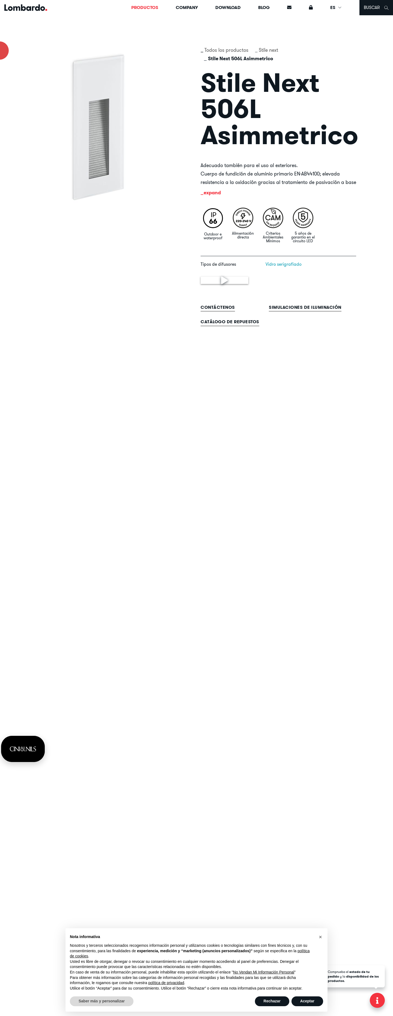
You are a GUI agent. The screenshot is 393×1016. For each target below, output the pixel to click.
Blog (264, 7)
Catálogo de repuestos (230, 322)
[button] (320, 937)
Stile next (268, 50)
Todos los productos (226, 50)
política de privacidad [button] (166, 983)
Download (228, 7)
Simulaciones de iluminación (305, 307)
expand (212, 192)
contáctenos (218, 307)
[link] (23, 749)
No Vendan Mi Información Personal (263, 972)
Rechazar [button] (272, 1001)
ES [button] (336, 7)
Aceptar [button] (307, 1001)
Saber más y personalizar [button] (102, 1001)
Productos (144, 7)
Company (187, 7)
